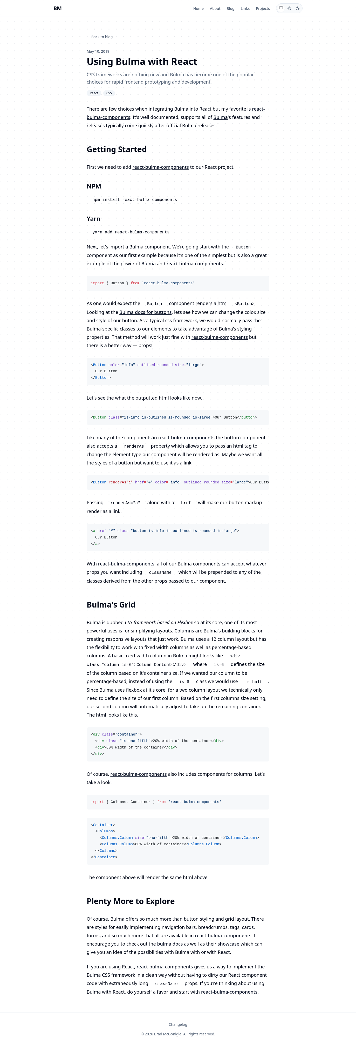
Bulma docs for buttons (145, 312)
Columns (184, 631)
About (215, 8)
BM (57, 8)
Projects (263, 8)
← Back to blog (100, 36)
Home (198, 8)
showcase (228, 944)
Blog (231, 8)
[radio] (281, 8)
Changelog (178, 1024)
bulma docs (170, 944)
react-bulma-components (160, 167)
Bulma (220, 117)
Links (245, 8)
